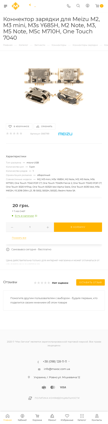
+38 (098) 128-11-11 (55, 361)
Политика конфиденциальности (57, 398)
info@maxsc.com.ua (57, 368)
